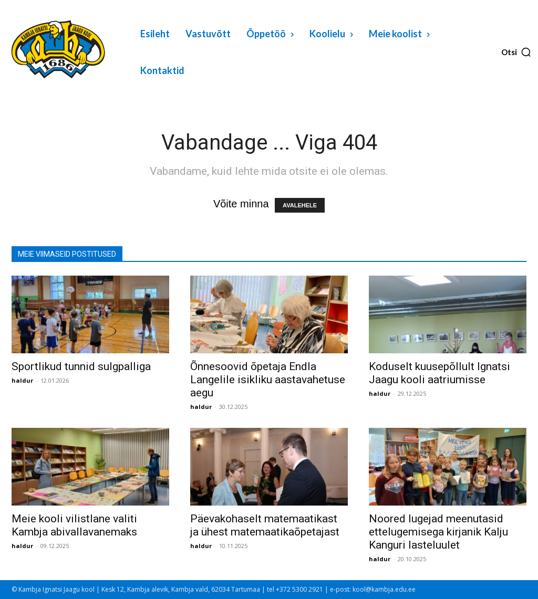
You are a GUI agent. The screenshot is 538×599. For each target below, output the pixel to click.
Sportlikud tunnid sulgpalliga (81, 366)
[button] (516, 52)
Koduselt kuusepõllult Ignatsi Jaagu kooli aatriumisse (439, 373)
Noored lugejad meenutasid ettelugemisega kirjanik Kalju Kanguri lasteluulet (438, 531)
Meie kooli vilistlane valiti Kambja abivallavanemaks (74, 525)
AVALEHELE (300, 205)
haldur (22, 380)
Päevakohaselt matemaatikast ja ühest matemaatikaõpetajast (264, 525)
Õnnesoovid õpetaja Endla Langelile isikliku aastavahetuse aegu (267, 379)
